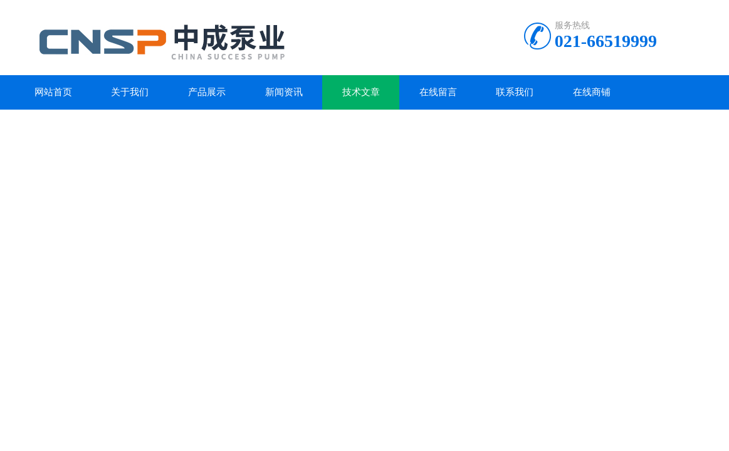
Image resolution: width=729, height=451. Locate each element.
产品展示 (207, 92)
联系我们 (514, 92)
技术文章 (361, 92)
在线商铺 (592, 92)
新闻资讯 (284, 92)
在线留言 (438, 92)
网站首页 (53, 92)
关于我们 (130, 92)
